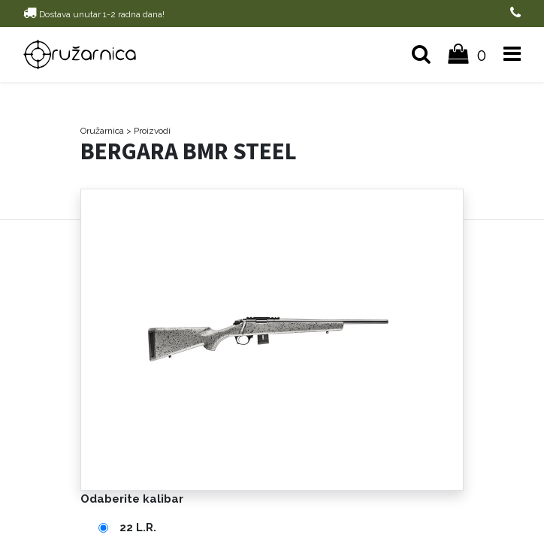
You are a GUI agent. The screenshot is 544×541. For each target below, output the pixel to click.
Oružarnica (102, 130)
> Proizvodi (148, 130)
